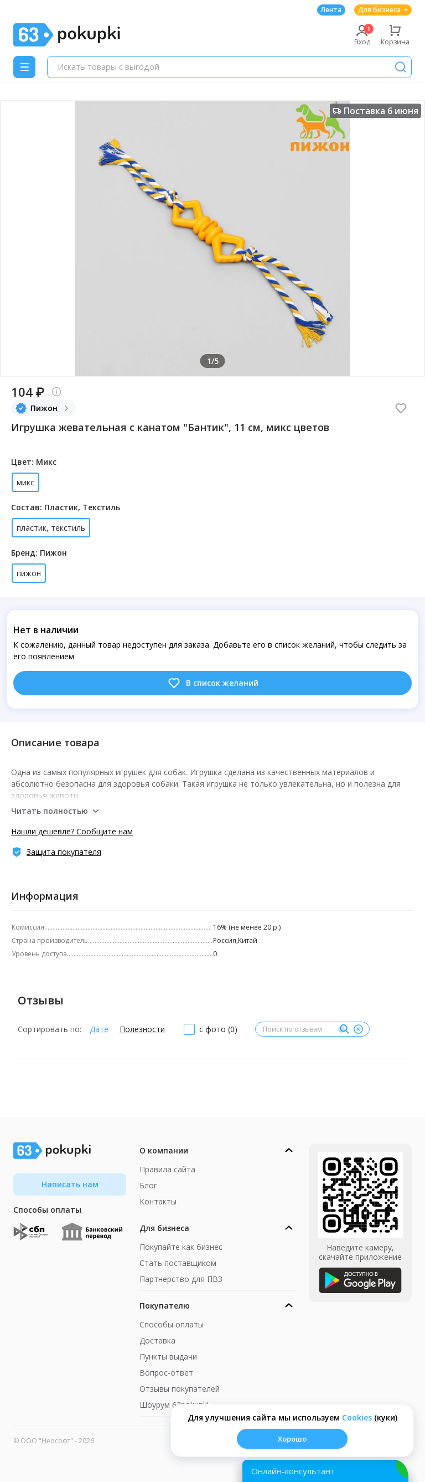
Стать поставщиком (177, 1263)
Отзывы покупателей (179, 1388)
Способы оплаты (171, 1324)
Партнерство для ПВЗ (180, 1279)
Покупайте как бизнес (180, 1247)
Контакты (158, 1201)
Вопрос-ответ (166, 1372)
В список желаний (212, 683)
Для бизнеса (383, 9)
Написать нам (70, 1184)
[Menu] (24, 67)
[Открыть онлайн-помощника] (325, 1471)
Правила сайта (167, 1169)
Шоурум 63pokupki (174, 1404)
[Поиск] (400, 67)
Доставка (157, 1340)
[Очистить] (358, 1029)
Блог (148, 1185)
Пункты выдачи (168, 1356)
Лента (331, 9)
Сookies (357, 1417)
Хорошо (292, 1439)
